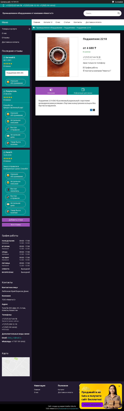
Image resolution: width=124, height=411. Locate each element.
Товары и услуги (9, 29)
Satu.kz (73, 406)
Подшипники (69, 28)
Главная (37, 22)
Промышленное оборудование (49, 28)
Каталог (47, 22)
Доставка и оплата (93, 22)
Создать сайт (6, 2)
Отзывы (5, 37)
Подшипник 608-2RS (15, 73)
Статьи (67, 22)
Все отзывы (16, 225)
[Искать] (118, 13)
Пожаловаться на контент (68, 408)
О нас (58, 22)
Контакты (78, 22)
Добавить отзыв (16, 220)
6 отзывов (119, 2)
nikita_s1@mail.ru (14, 338)
